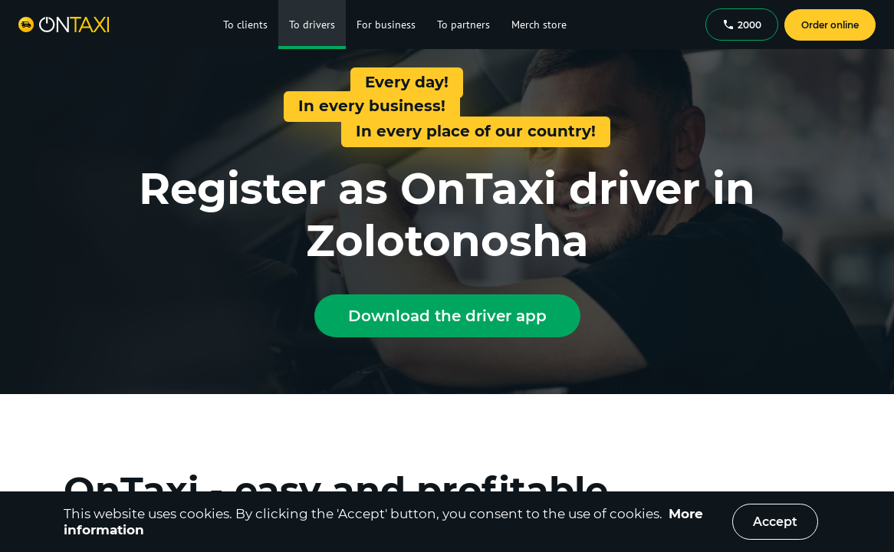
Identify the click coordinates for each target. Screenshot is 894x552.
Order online (830, 25)
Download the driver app (447, 316)
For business (386, 24)
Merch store (539, 24)
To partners (463, 24)
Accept (775, 521)
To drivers (312, 24)
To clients (245, 24)
